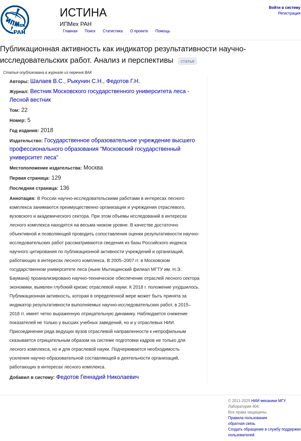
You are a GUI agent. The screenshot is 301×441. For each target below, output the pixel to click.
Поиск (90, 31)
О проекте (139, 31)
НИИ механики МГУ (268, 401)
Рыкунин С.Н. (85, 81)
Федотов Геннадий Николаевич (97, 377)
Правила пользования (247, 418)
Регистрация (289, 13)
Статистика (113, 31)
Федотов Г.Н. (123, 81)
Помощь (162, 31)
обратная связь (241, 423)
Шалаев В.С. (47, 81)
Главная (70, 31)
